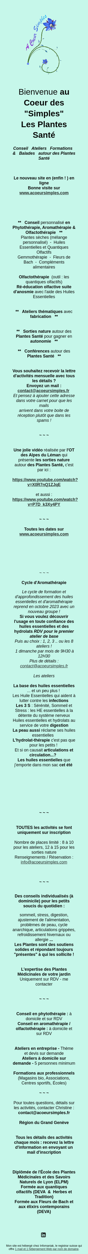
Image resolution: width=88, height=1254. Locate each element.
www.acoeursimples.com (44, 193)
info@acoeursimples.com (44, 862)
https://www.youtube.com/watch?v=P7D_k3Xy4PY (45, 502)
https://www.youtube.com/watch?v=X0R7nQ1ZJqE (45, 482)
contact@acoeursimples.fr (43, 390)
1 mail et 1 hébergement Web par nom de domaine (47, 1249)
